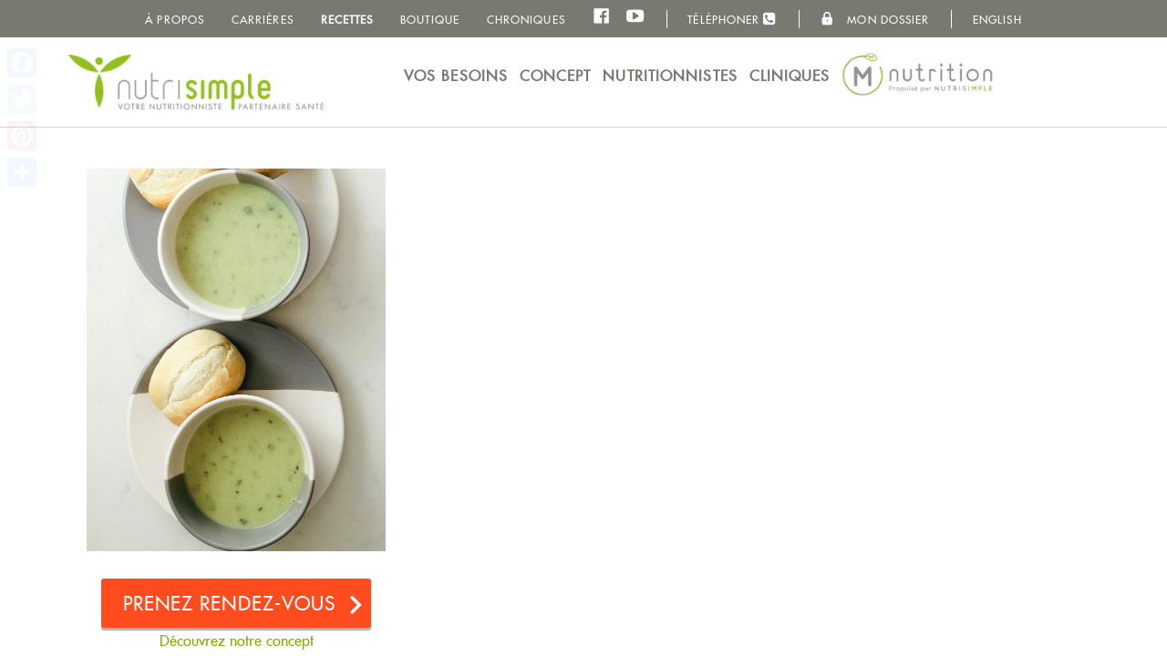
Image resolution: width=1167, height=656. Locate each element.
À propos (174, 19)
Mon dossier (875, 19)
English (997, 19)
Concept (556, 76)
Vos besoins (456, 76)
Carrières (263, 19)
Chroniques (526, 19)
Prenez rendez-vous (229, 603)
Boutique (430, 19)
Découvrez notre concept (237, 641)
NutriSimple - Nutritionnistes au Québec (196, 82)
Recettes (347, 19)
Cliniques (790, 76)
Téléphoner (732, 18)
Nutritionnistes (670, 76)
